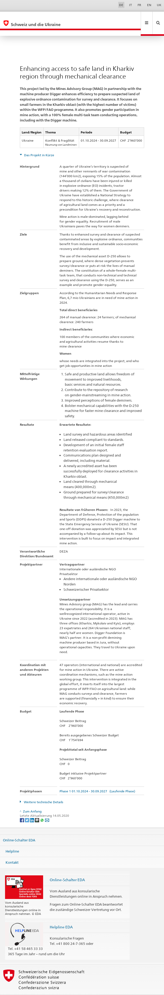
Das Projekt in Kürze (38, 144)
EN (149, 5)
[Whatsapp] (42, 808)
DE (121, 5)
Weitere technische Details (43, 791)
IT (130, 5)
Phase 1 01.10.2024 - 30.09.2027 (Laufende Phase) (97, 779)
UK (159, 5)
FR (139, 5)
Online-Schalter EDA (19, 829)
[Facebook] (22, 808)
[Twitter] (27, 808)
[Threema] (37, 808)
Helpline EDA (61, 915)
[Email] (47, 808)
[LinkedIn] (32, 808)
